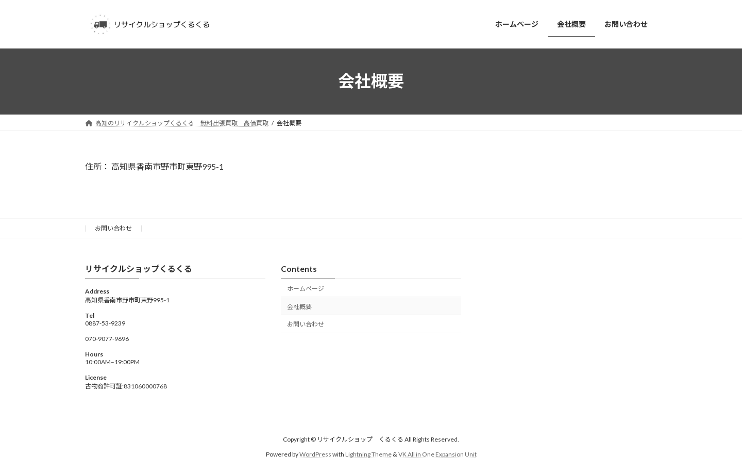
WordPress (315, 454)
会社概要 (299, 306)
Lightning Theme (368, 454)
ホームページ (305, 288)
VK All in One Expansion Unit (437, 454)
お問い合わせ (113, 228)
